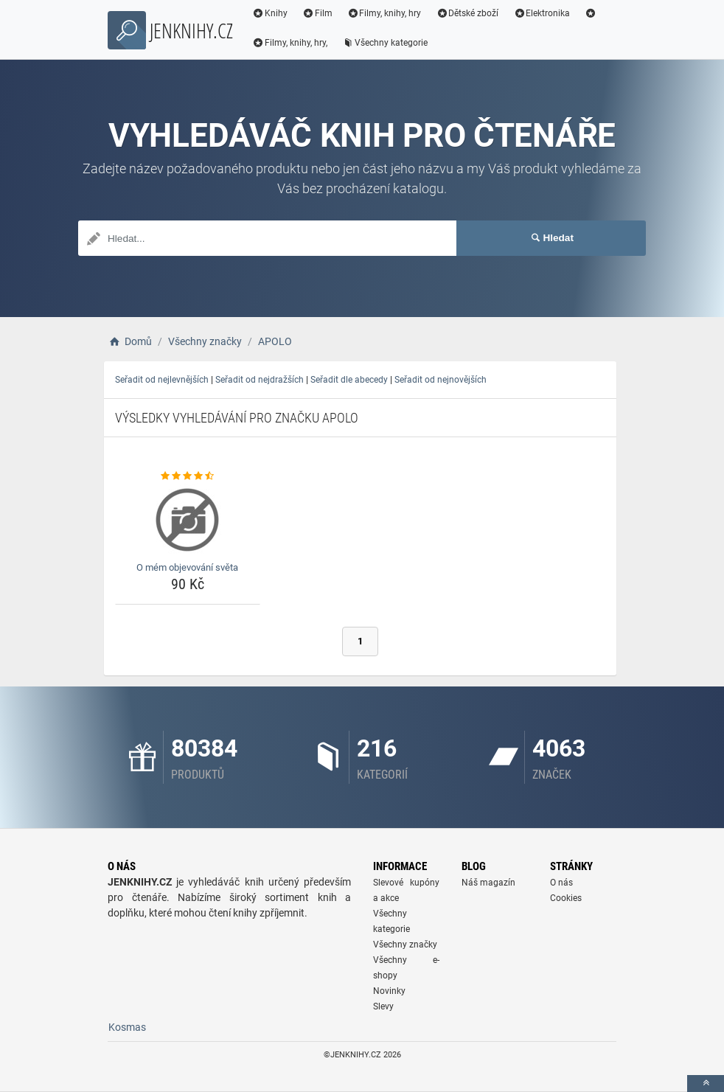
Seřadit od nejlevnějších (162, 380)
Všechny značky (405, 944)
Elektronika (541, 13)
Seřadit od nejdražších (259, 380)
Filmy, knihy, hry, (289, 43)
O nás (561, 882)
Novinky (389, 991)
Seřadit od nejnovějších (440, 380)
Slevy (383, 1006)
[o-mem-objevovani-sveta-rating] (188, 476)
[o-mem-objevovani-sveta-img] (188, 520)
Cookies (566, 898)
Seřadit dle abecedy (349, 380)
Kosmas (127, 1027)
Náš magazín (488, 882)
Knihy (270, 13)
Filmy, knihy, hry (384, 13)
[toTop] (705, 1083)
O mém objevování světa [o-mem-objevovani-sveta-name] (187, 567)
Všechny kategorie (385, 43)
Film (317, 13)
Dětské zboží (467, 13)
